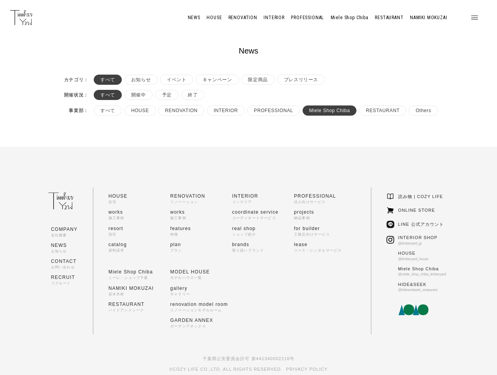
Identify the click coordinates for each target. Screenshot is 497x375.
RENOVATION (181, 110)
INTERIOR (226, 110)
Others (423, 110)
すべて (107, 79)
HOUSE (140, 110)
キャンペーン (217, 79)
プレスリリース (301, 79)
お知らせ (141, 79)
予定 (167, 95)
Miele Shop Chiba (329, 110)
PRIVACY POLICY (307, 369)
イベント (176, 79)
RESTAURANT (382, 110)
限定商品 (257, 79)
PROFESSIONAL (273, 110)
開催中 (138, 95)
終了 (193, 95)
